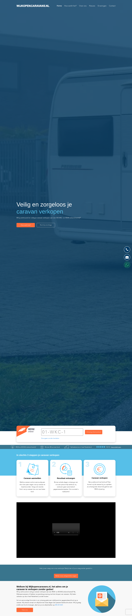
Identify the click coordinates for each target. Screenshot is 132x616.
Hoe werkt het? (70, 6)
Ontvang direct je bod (93, 432)
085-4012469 (59, 605)
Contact (112, 6)
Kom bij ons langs (46, 225)
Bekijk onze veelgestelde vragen (66, 576)
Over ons (83, 6)
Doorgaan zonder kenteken (50, 438)
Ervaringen (102, 6)
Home (59, 6)
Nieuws (92, 6)
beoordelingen (116, 447)
